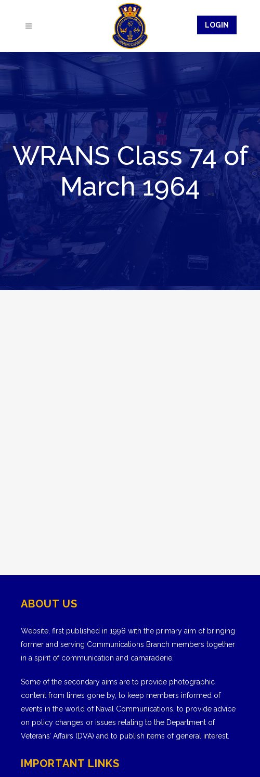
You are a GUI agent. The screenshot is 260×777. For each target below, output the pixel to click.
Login (217, 25)
